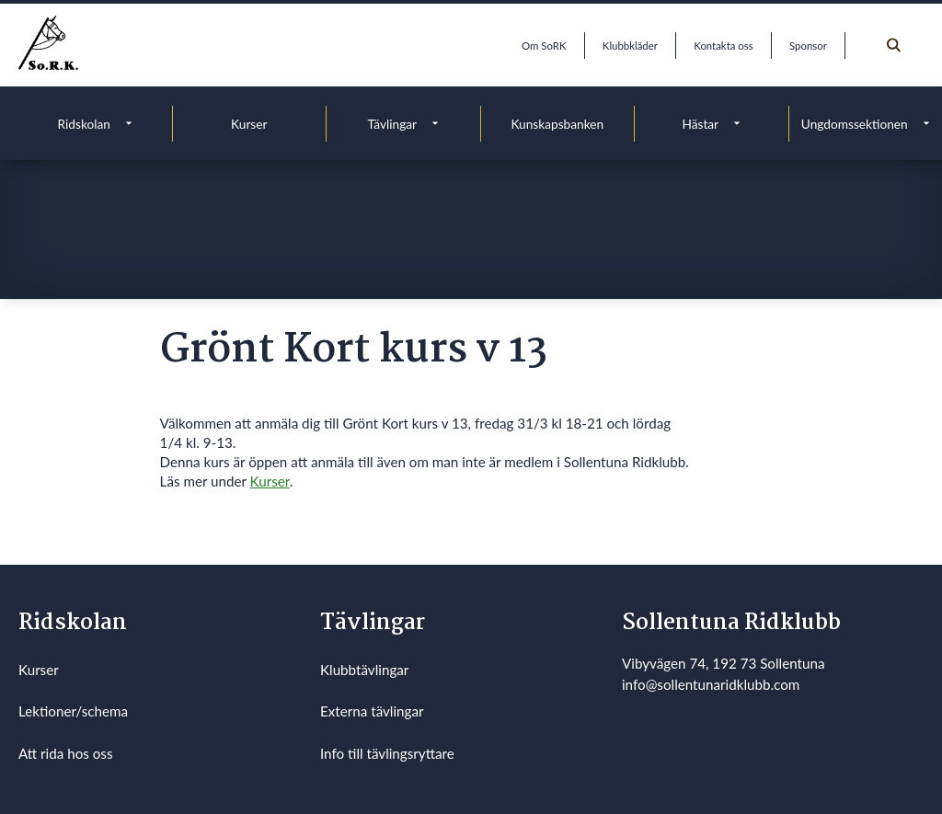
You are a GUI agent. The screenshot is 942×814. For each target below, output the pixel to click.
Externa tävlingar (372, 711)
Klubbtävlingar (364, 669)
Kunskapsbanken (557, 124)
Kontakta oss (723, 46)
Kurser (249, 124)
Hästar (700, 124)
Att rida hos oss (65, 753)
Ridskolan (84, 124)
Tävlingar (392, 124)
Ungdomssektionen (854, 124)
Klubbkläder (630, 46)
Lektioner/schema (73, 711)
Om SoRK (544, 46)
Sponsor (808, 46)
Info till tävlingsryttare (387, 753)
